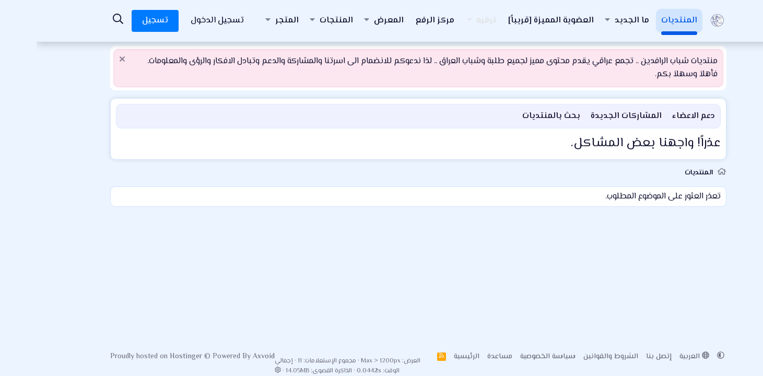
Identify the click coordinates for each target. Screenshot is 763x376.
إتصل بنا (622, 356)
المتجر (250, 20)
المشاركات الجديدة (589, 116)
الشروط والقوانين (574, 356)
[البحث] (82, 20)
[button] (571, 21)
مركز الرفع (398, 20)
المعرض (352, 20)
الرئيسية (430, 356)
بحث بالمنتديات (515, 116)
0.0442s (332, 371)
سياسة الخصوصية (511, 356)
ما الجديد (595, 20)
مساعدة (463, 356)
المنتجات (299, 20)
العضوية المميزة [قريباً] (514, 20)
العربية (658, 356)
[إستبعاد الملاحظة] (87, 60)
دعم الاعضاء (657, 116)
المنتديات (643, 20)
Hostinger (150, 356)
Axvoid (227, 356)
